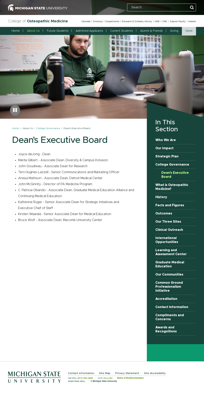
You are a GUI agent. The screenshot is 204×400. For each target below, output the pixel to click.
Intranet (192, 21)
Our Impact (164, 148)
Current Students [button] (121, 31)
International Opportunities (166, 240)
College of (38, 21)
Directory (98, 21)
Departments (112, 21)
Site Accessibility (155, 373)
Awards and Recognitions (166, 329)
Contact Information (171, 307)
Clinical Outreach (169, 229)
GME (157, 21)
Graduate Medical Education (169, 264)
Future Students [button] (57, 31)
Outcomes (163, 213)
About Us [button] (33, 31)
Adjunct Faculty (177, 21)
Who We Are (165, 140)
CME (164, 21)
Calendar (85, 21)
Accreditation (166, 298)
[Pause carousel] (15, 110)
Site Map (104, 373)
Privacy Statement (127, 373)
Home (16, 31)
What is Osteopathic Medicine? (171, 187)
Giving (174, 31)
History (161, 197)
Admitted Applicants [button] (89, 31)
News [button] (188, 31)
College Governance (48, 128)
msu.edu (108, 378)
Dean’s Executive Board (175, 174)
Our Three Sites (168, 221)
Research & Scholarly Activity (137, 21)
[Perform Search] (192, 8)
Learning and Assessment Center (171, 252)
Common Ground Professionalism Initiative (169, 286)
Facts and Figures (169, 205)
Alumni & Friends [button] (151, 31)
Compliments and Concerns (169, 317)
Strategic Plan (166, 156)
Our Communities (169, 274)
